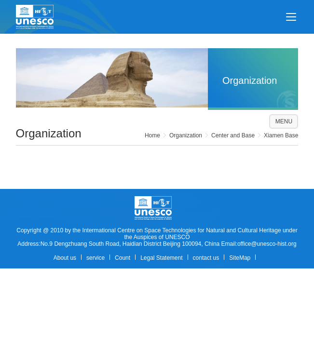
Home (152, 135)
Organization (185, 135)
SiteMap (239, 257)
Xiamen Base (281, 135)
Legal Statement (161, 257)
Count (122, 257)
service (95, 257)
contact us (206, 257)
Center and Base (233, 135)
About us (65, 257)
